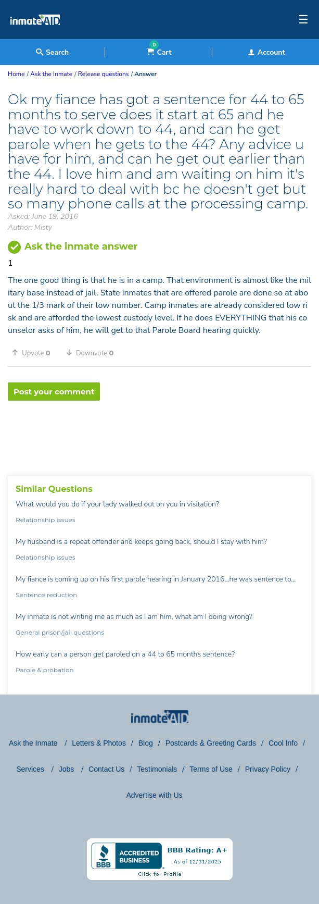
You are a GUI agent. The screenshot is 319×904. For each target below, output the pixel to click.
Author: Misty (30, 227)
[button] (35, 352)
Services (31, 769)
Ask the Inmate (34, 743)
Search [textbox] (52, 52)
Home (16, 74)
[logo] (35, 36)
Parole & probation (45, 670)
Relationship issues (45, 520)
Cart (159, 52)
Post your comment (54, 392)
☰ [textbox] (303, 20)
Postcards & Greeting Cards (210, 743)
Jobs (67, 769)
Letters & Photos (99, 743)
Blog (145, 743)
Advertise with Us (154, 795)
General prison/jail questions (60, 632)
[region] (159, 434)
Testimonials (157, 769)
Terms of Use (210, 769)
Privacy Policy (267, 769)
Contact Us (106, 769)
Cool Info (283, 743)
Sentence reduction (46, 595)
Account (266, 52)
